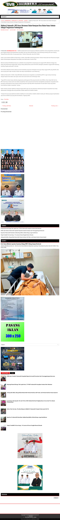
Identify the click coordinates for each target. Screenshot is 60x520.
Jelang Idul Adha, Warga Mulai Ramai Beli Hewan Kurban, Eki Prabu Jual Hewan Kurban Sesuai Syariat (23, 237)
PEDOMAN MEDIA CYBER (30, 517)
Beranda (31, 105)
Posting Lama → (55, 105)
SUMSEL (26, 20)
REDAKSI (31, 516)
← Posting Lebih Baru (6, 105)
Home (2, 20)
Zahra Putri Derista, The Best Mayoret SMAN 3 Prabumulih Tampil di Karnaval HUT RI (28, 409)
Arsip (12, 373)
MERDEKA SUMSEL (35, 519)
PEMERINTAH (8, 20)
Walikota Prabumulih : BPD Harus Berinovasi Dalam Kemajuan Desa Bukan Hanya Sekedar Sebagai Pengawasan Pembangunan (28, 26)
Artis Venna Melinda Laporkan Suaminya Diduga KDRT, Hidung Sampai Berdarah (21, 244)
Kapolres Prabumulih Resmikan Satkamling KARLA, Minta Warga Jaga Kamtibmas (19, 232)
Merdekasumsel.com (34, 514)
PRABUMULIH (15, 20)
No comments (20, 29)
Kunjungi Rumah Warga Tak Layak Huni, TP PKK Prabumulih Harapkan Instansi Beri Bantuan (21, 228)
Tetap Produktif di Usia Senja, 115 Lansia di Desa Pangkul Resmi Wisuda (17, 235)
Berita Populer (5, 373)
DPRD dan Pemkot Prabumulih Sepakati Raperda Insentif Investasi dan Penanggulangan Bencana (22, 230)
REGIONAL (21, 20)
